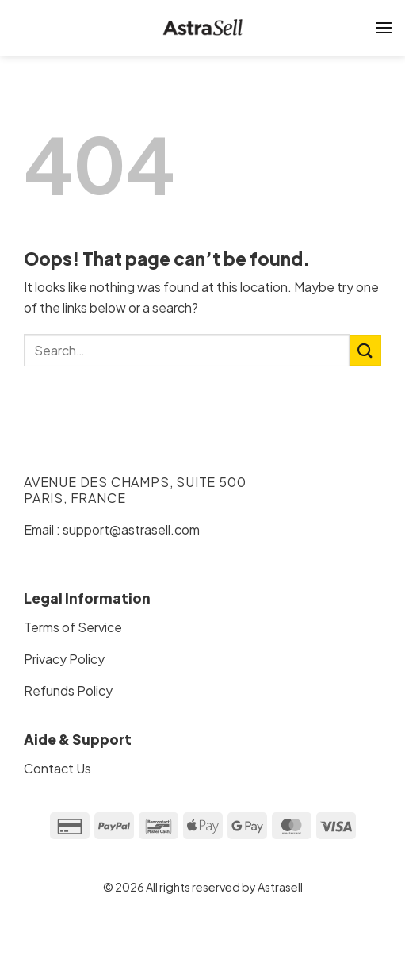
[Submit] (365, 350)
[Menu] (383, 27)
